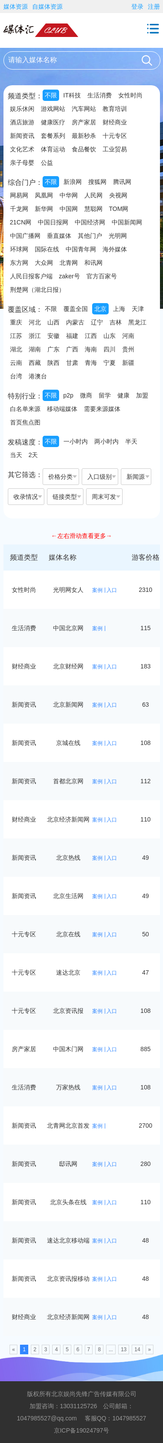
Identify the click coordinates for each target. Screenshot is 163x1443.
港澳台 (38, 376)
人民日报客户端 (31, 276)
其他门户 (90, 235)
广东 (53, 349)
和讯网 (93, 262)
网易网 (19, 195)
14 (137, 1349)
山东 (109, 335)
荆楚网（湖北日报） (37, 289)
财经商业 (115, 122)
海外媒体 (115, 249)
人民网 (93, 195)
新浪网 (72, 181)
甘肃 (72, 362)
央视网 (118, 195)
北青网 (69, 262)
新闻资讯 (22, 135)
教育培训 (115, 108)
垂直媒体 (59, 235)
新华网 (44, 208)
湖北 (16, 349)
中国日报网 (53, 222)
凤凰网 (44, 195)
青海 (91, 362)
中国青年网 (81, 249)
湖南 (35, 349)
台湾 (16, 376)
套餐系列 (53, 135)
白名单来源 (25, 408)
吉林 (116, 322)
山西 (53, 322)
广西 (72, 349)
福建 (72, 335)
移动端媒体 (62, 408)
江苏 (16, 335)
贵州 (128, 349)
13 (123, 1349)
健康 (123, 395)
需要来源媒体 (102, 408)
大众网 (44, 262)
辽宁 (97, 322)
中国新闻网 (127, 222)
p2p (68, 395)
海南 (91, 349)
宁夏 (109, 362)
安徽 (53, 335)
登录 (137, 6)
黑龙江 (137, 322)
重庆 (16, 322)
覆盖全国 (75, 308)
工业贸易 (115, 149)
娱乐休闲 (22, 108)
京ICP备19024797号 (82, 1430)
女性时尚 (130, 95)
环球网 (19, 249)
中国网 (69, 208)
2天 (33, 454)
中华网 (69, 195)
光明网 (118, 235)
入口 (111, 590)
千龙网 (19, 208)
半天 (131, 441)
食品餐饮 (84, 149)
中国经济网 (90, 222)
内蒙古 (75, 322)
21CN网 (21, 222)
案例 (97, 590)
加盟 (142, 395)
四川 (109, 349)
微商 (86, 395)
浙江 (35, 335)
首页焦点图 (25, 422)
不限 (51, 95)
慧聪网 (93, 208)
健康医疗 (53, 122)
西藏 (35, 362)
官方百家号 (101, 276)
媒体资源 (15, 6)
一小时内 (75, 441)
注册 (154, 6)
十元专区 (115, 135)
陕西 (53, 362)
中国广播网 (25, 235)
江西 (91, 335)
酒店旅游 (22, 122)
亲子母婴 (22, 162)
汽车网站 (84, 108)
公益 (47, 162)
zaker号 (69, 276)
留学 (105, 395)
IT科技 (72, 95)
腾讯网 (122, 181)
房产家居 (84, 122)
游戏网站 (53, 108)
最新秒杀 (84, 135)
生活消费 (99, 95)
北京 (100, 308)
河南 (128, 335)
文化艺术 (22, 149)
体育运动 (53, 149)
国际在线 (47, 249)
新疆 (128, 362)
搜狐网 (97, 181)
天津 (138, 308)
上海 (119, 308)
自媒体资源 (47, 6)
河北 (35, 322)
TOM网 (119, 208)
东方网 (19, 262)
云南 (16, 362)
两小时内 (106, 441)
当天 (16, 454)
